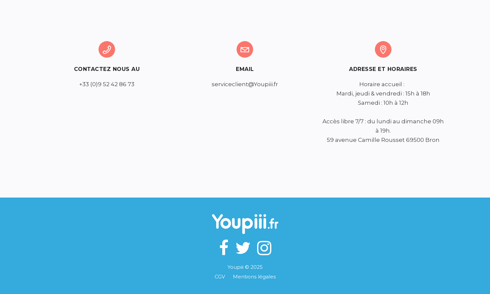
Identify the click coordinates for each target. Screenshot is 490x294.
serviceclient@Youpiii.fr (245, 84)
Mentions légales (254, 276)
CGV (224, 276)
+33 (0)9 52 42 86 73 (106, 84)
